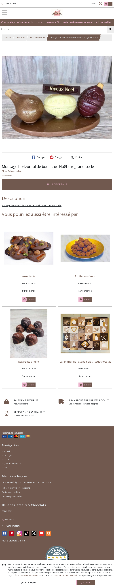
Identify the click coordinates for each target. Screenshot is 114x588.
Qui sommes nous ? (11, 463)
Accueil (8, 37)
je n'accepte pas (28, 582)
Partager (38, 157)
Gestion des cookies (11, 492)
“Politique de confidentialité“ (65, 575)
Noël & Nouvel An (12, 171)
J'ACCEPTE (86, 582)
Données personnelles (12, 496)
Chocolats (20, 37)
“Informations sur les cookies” (26, 575)
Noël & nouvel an (37, 37)
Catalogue (7, 455)
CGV (4, 467)
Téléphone (8, 519)
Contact (93, 3)
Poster (76, 157)
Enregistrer (58, 157)
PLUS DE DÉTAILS (57, 184)
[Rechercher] (110, 29)
